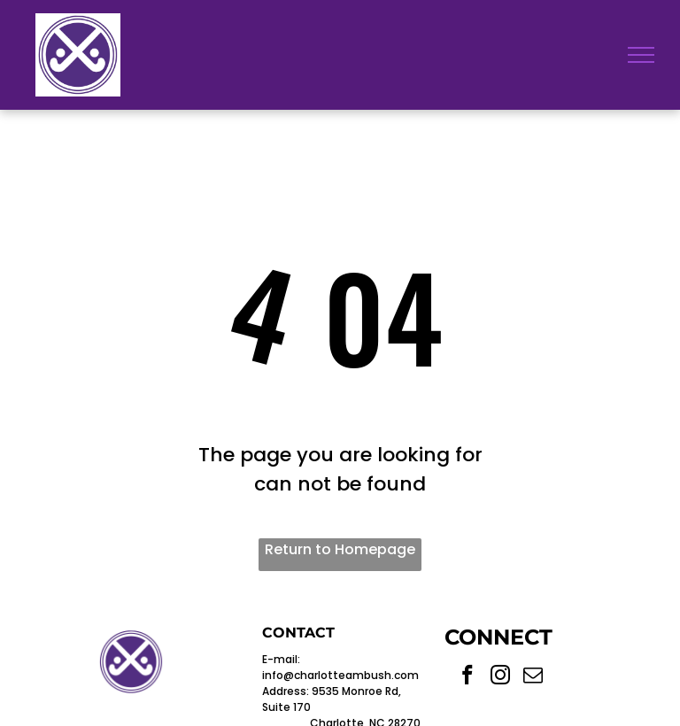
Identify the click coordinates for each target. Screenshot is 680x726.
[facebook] (468, 677)
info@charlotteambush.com (340, 675)
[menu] (641, 55)
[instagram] (500, 677)
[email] (533, 677)
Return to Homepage (340, 549)
